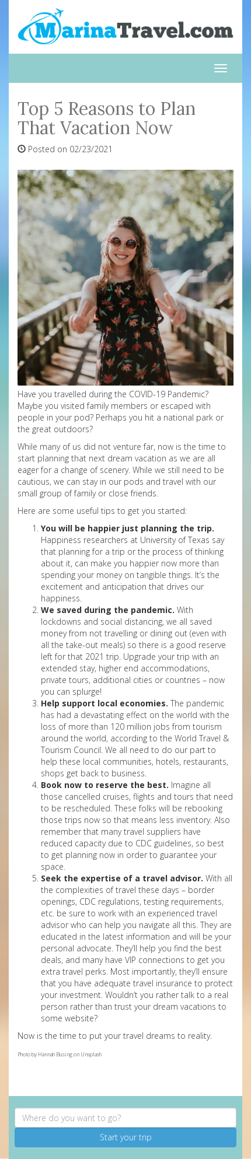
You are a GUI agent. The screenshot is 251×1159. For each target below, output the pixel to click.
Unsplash (91, 1054)
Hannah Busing (55, 1054)
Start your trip (126, 1137)
